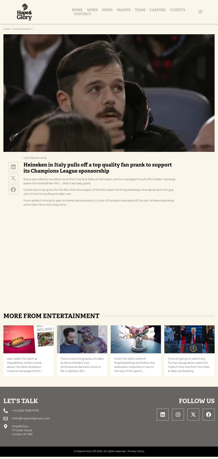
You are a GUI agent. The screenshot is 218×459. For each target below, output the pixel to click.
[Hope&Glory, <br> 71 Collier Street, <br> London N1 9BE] (5, 428)
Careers (154, 13)
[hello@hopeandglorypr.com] (5, 421)
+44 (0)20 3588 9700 (25, 413)
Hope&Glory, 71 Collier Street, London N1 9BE (22, 432)
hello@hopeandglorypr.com (31, 420)
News (104, 13)
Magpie (121, 13)
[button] (13, 169)
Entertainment (22, 31)
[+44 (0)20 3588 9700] (5, 413)
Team (137, 13)
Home (74, 13)
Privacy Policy (136, 453)
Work (89, 13)
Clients (174, 13)
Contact (195, 13)
